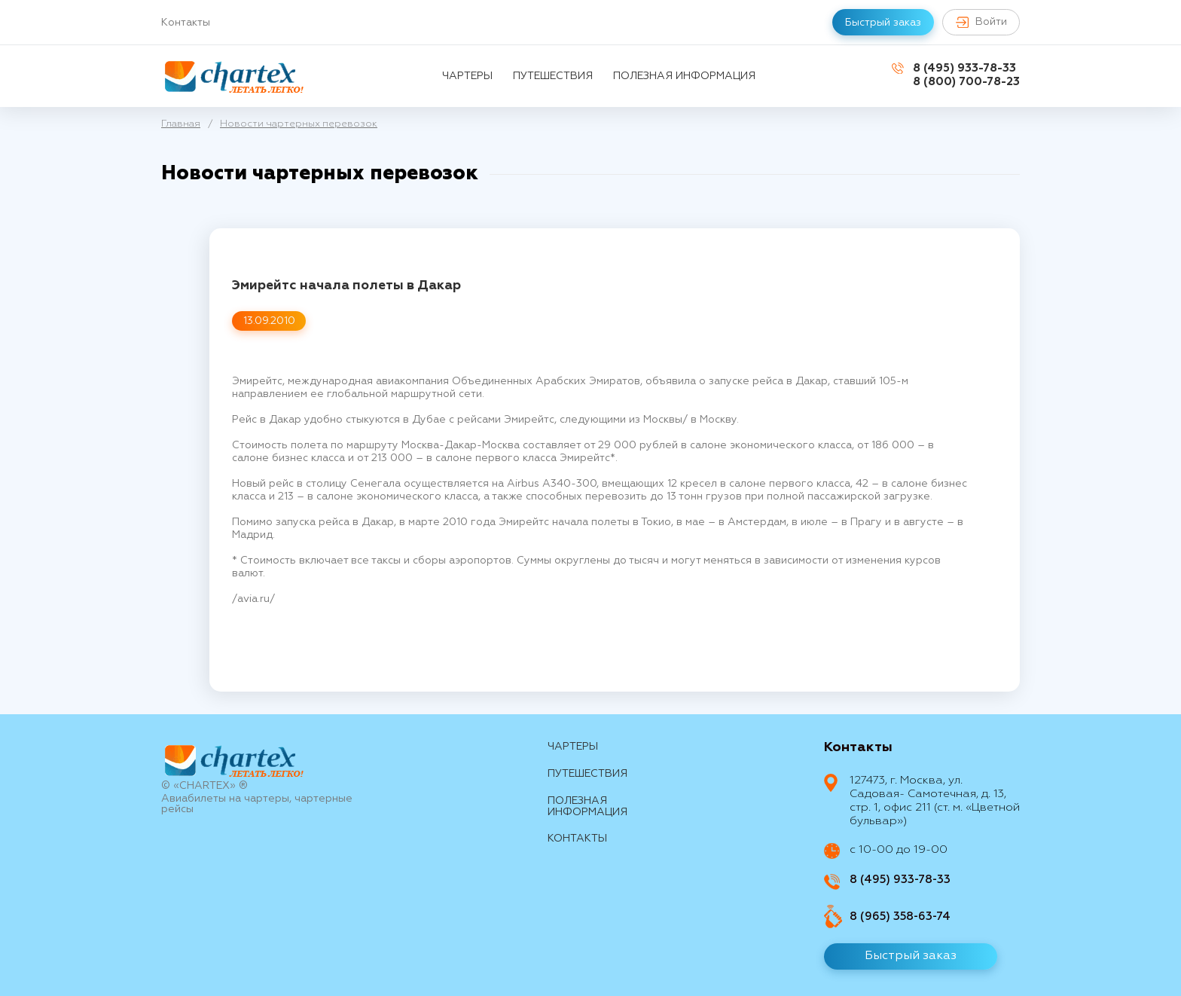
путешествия (553, 76)
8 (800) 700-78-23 (966, 81)
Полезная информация (684, 76)
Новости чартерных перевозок (298, 124)
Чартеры (467, 76)
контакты (577, 838)
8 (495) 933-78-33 (964, 68)
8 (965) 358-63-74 (900, 916)
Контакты (185, 22)
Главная (180, 124)
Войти (979, 22)
